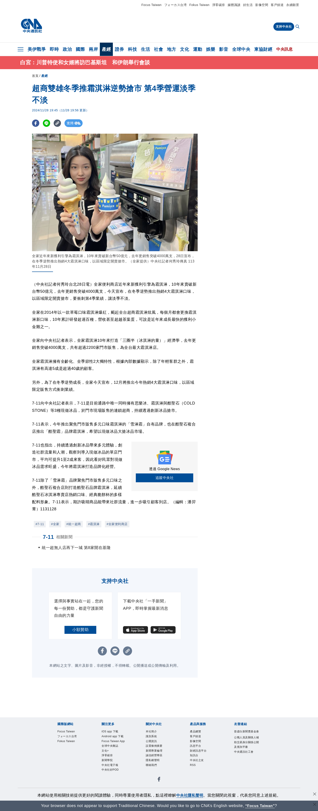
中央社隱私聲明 (189, 795)
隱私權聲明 (154, 773)
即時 (54, 49)
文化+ (106, 767)
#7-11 (40, 525)
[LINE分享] (47, 124)
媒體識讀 (234, 4)
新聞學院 (108, 778)
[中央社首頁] (31, 26)
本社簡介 (152, 741)
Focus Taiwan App (112, 754)
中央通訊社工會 (245, 768)
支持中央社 (284, 26)
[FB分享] (36, 124)
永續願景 (292, 4)
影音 (223, 49)
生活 (145, 49)
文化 (184, 49)
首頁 (35, 76)
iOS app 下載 (111, 741)
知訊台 (195, 767)
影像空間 (261, 4)
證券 (119, 49)
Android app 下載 (114, 746)
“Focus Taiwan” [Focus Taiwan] (260, 805)
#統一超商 (73, 525)
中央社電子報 (111, 783)
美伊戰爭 (37, 49)
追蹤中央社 (164, 479)
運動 (197, 49)
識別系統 (152, 746)
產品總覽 (196, 741)
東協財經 (263, 49)
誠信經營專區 (155, 767)
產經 (106, 49)
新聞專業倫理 (155, 762)
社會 (158, 49)
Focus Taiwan (151, 4)
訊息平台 (196, 757)
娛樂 (210, 49)
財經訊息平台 (199, 762)
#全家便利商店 (117, 525)
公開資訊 (152, 751)
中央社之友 (198, 773)
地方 (171, 49)
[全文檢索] (297, 27)
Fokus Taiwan (199, 4)
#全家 (55, 525)
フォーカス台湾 (175, 4)
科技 (132, 49)
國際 (80, 49)
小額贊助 (80, 638)
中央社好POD (112, 789)
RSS (193, 778)
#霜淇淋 (94, 525)
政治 (67, 49)
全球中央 (241, 49)
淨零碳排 (218, 4)
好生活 (248, 4)
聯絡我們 (152, 778)
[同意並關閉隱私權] (314, 794)
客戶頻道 (277, 4)
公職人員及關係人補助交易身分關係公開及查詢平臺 (247, 757)
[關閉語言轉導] (314, 805)
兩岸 (93, 49)
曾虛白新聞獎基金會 (247, 743)
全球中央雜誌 (111, 762)
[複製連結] (58, 124)
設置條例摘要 (155, 757)
